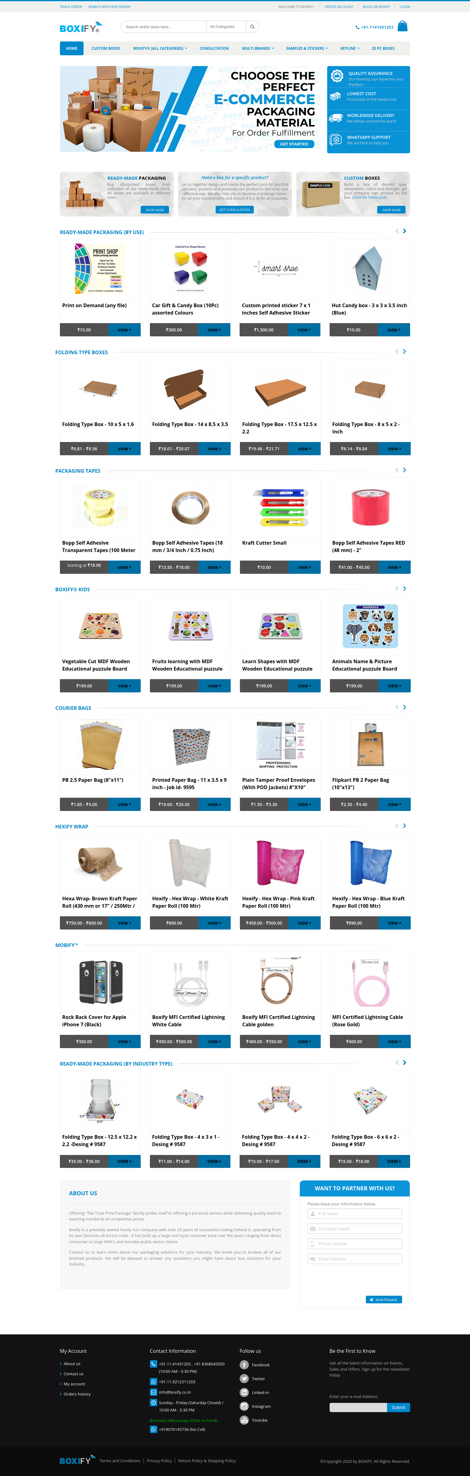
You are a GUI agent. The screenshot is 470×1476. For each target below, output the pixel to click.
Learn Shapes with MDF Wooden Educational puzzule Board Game (277, 665)
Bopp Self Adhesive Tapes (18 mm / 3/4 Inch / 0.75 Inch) (187, 546)
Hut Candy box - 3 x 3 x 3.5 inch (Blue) (369, 309)
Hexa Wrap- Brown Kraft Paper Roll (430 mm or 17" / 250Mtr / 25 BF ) (99, 902)
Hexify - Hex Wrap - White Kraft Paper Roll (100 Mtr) (190, 902)
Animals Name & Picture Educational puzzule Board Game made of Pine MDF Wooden (364, 665)
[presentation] (397, 231)
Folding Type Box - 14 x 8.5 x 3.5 (190, 424)
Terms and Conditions (120, 1460)
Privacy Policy (159, 1460)
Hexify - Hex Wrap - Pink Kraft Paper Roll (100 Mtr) (278, 902)
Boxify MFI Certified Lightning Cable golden (278, 1020)
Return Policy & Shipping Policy (207, 1460)
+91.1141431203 (378, 27)
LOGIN (405, 6)
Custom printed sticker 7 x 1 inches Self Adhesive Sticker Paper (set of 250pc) (276, 309)
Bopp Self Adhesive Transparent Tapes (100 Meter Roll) (99, 546)
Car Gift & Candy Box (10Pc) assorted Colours (185, 309)
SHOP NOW (155, 210)
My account (74, 1384)
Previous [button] (396, 352)
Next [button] (404, 352)
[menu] (235, 48)
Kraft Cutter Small (264, 542)
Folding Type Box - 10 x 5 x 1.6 (98, 424)
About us (72, 1363)
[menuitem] (72, 48)
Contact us (74, 1373)
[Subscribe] (398, 1407)
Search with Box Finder (109, 6)
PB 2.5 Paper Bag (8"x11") (92, 779)
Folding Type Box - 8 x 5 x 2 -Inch (366, 428)
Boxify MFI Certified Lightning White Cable (188, 1020)
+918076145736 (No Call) (182, 1429)
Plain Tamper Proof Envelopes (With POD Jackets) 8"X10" (278, 783)
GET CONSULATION (234, 209)
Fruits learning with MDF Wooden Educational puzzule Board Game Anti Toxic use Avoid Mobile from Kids (187, 665)
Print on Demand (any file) (94, 305)
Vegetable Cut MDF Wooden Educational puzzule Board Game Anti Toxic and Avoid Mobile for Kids (96, 665)
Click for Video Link (370, 197)
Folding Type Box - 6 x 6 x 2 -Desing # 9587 (365, 1140)
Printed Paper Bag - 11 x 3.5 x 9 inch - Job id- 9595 (189, 783)
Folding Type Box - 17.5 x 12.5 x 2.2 (279, 428)
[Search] (252, 27)
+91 (162, 1364)
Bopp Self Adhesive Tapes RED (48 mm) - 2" (368, 546)
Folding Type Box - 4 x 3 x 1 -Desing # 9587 (186, 1140)
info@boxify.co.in (175, 1392)
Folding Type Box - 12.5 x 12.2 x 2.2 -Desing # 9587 (99, 1140)
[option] (100, 407)
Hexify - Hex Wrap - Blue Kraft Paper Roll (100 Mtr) (368, 902)
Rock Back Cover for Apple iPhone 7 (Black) (94, 1020)
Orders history (77, 1394)
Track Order (71, 6)
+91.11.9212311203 (177, 1381)
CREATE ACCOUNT (339, 6)
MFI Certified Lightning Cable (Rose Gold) (367, 1020)
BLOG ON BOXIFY (376, 6)
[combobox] (163, 27)
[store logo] (84, 26)
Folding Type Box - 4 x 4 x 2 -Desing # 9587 (276, 1140)
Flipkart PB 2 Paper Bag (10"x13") (360, 783)
